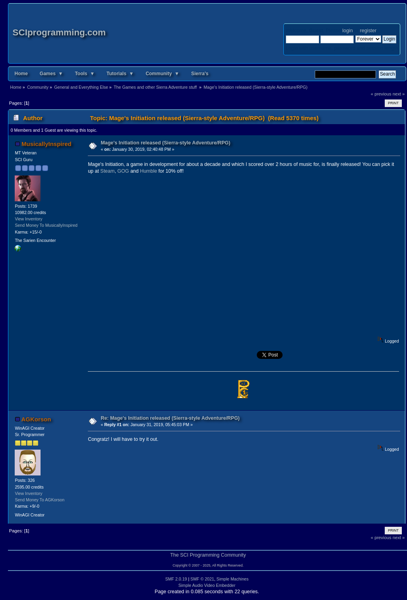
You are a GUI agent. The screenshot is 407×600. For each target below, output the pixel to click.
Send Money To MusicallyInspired (46, 225)
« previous (381, 94)
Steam (107, 171)
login (347, 30)
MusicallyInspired (46, 143)
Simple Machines (233, 579)
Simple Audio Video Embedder (207, 585)
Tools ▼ (85, 73)
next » (399, 94)
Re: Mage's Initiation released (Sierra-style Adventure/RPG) (170, 418)
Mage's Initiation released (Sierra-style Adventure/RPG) (165, 143)
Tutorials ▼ (120, 73)
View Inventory (28, 218)
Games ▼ (51, 73)
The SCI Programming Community (208, 555)
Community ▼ (162, 73)
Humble (148, 171)
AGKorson (36, 419)
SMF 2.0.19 (176, 579)
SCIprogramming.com (59, 32)
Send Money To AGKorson (39, 499)
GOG (123, 171)
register (368, 30)
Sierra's (200, 73)
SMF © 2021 (202, 579)
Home (20, 73)
